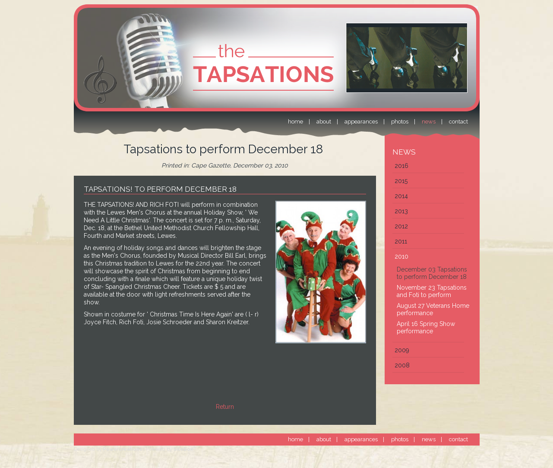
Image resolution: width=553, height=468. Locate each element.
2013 (401, 211)
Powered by (171, 449)
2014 (401, 196)
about (323, 439)
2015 (401, 180)
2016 (401, 165)
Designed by (108, 449)
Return (225, 406)
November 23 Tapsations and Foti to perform (432, 291)
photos (399, 439)
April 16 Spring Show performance (426, 327)
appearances (361, 439)
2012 (401, 226)
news (429, 439)
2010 (401, 256)
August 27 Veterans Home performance (433, 309)
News (404, 152)
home (295, 439)
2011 (401, 241)
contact (458, 439)
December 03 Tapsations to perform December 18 (432, 273)
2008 (402, 365)
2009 (402, 350)
